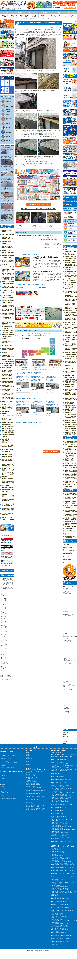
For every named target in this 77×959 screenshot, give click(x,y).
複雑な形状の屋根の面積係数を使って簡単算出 (60, 897)
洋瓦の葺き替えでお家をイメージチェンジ (60, 932)
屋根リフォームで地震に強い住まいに (33, 783)
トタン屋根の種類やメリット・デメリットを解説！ (61, 789)
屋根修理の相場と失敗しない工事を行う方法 (60, 782)
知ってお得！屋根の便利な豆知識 (58, 851)
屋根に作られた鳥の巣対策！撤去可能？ (33, 799)
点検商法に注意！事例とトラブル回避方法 (60, 763)
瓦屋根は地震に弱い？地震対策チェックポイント (61, 822)
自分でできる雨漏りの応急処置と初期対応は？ (60, 886)
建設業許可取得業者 (4, 791)
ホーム (6, 12)
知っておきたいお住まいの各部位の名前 (59, 852)
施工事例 (45, 12)
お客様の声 (19, 12)
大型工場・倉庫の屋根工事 (31, 786)
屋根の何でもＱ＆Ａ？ (56, 944)
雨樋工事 (43, 16)
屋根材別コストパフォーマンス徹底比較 (59, 917)
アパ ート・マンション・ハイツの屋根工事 (34, 787)
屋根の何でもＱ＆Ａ (4, 778)
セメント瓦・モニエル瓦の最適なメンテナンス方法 (61, 928)
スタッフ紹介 (3, 788)
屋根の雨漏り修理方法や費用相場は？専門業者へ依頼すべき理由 (64, 891)
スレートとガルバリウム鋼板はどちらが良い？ (60, 801)
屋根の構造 (54, 854)
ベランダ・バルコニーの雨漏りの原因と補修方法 (61, 874)
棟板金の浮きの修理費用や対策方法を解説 (60, 770)
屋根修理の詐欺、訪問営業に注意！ (58, 762)
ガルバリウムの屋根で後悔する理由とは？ (60, 923)
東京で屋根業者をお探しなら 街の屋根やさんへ (9, 755)
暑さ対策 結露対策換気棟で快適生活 (59, 901)
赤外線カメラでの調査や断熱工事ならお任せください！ (36, 790)
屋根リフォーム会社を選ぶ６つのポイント (60, 828)
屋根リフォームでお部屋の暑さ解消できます (60, 903)
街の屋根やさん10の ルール (6, 758)
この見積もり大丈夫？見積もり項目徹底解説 (60, 760)
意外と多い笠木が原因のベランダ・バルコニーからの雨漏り (63, 867)
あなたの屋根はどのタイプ (57, 848)
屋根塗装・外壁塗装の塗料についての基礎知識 (60, 941)
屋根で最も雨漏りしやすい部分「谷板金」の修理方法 (62, 892)
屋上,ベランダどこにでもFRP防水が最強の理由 (60, 869)
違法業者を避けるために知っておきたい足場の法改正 (62, 841)
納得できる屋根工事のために (57, 772)
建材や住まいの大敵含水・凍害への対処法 (60, 904)
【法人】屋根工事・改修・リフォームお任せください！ (36, 803)
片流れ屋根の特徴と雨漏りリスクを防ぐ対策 (60, 855)
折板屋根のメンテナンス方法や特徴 (58, 791)
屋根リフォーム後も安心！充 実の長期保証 (9, 762)
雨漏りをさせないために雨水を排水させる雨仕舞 (61, 889)
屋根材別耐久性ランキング (57, 919)
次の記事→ (51, 369)
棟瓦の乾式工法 (55, 820)
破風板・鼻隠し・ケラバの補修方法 (58, 860)
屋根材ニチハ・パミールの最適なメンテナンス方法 (61, 795)
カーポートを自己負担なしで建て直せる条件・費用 (35, 789)
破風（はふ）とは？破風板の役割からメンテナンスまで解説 (63, 882)
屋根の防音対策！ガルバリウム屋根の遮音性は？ (61, 817)
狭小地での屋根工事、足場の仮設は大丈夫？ (60, 798)
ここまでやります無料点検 (31, 775)
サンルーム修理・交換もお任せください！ (34, 793)
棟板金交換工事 (29, 758)
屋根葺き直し (62, 16)
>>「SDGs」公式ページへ (5, 679)
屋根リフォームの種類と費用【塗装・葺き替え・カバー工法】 (63, 785)
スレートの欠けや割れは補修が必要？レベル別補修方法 (62, 788)
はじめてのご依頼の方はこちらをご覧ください (35, 771)
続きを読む (45, 267)
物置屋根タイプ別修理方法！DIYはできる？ (34, 792)
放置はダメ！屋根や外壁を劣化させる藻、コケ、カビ (62, 934)
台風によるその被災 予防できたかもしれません (61, 837)
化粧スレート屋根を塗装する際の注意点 (59, 794)
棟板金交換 (33, 16)
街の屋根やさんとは (4, 753)
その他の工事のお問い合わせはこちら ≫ (38, 204)
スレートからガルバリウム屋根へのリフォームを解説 (62, 803)
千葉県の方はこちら (38, 367)
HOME (16, 18)
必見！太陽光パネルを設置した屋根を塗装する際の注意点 (63, 792)
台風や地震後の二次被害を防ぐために (59, 835)
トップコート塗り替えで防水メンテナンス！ (60, 877)
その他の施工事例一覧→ (56, 395)
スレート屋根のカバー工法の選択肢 (58, 786)
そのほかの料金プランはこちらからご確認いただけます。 (29, 165)
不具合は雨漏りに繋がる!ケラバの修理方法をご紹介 (61, 861)
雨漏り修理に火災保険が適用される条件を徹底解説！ (62, 840)
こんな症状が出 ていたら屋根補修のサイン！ (60, 831)
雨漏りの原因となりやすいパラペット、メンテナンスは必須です (64, 873)
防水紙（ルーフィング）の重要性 (58, 913)
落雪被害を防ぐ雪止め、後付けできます (59, 825)
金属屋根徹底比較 (55, 922)
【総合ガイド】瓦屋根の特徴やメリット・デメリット (62, 819)
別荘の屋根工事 (29, 802)
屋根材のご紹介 (55, 894)
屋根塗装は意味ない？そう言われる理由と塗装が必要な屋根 (63, 864)
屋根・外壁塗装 (24, 16)
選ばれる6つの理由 (4, 756)
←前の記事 (22, 369)
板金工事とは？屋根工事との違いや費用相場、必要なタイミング (64, 769)
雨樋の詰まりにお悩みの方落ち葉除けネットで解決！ (36, 797)
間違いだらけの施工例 (56, 773)
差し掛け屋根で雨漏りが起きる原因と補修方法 (60, 888)
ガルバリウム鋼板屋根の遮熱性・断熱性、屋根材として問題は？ (64, 814)
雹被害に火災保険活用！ (56, 838)
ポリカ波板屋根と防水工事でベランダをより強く (35, 805)
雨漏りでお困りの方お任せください (33, 778)
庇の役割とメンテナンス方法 (57, 879)
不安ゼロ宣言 (3, 759)
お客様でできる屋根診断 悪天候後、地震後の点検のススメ (64, 829)
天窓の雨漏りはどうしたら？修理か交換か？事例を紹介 (62, 863)
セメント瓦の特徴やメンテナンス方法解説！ (60, 926)
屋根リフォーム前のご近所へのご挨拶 (59, 759)
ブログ (20, 18)
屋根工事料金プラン (30, 774)
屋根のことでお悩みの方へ (57, 752)
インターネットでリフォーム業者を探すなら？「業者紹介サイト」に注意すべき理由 (64, 766)
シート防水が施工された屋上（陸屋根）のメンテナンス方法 (63, 870)
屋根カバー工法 (14, 16)
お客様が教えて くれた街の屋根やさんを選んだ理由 (10, 780)
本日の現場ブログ (4, 777)
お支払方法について (4, 765)
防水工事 (72, 16)
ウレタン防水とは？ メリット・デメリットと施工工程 (62, 876)
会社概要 (58, 12)
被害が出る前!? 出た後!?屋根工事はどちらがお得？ (61, 779)
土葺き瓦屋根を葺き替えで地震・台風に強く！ (60, 929)
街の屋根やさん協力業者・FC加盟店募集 (8, 798)
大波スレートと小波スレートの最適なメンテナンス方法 (62, 931)
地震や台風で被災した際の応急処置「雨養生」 (60, 898)
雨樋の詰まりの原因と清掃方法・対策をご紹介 (35, 796)
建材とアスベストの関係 (56, 911)
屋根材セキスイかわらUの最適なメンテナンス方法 (61, 797)
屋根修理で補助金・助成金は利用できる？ (34, 806)
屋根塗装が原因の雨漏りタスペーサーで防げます (61, 866)
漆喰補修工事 (28, 757)
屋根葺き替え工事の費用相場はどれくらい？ (34, 809)
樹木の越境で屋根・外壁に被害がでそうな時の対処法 (62, 826)
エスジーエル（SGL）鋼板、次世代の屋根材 (60, 925)
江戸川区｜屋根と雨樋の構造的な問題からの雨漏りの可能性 (42, 369)
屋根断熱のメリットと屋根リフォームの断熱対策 (61, 938)
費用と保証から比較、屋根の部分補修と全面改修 (61, 783)
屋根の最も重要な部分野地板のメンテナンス (60, 914)
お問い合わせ (70, 12)
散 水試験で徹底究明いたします (32, 780)
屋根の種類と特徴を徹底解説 (57, 849)
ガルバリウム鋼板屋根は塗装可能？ (58, 813)
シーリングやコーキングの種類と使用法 (59, 916)
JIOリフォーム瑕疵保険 (5, 761)
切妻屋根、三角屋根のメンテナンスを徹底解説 (60, 857)
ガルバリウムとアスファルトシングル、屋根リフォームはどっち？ (64, 920)
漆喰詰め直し (53, 16)
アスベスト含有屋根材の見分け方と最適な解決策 (61, 907)
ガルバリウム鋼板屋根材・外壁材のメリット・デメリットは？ (63, 810)
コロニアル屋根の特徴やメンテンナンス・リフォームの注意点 (63, 804)
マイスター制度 (3, 764)
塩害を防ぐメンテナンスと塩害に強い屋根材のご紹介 (62, 935)
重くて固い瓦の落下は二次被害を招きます (60, 832)
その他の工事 (28, 764)
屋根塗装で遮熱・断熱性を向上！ (58, 776)
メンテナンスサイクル (56, 757)
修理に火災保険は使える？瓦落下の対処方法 (60, 834)
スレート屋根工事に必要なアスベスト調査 (60, 908)
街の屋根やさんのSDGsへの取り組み (7, 767)
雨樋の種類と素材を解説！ (31, 800)
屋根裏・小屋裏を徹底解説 (57, 900)
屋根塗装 (28, 755)
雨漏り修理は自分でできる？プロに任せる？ (60, 858)
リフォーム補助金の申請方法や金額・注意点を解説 (35, 808)
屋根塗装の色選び (55, 775)
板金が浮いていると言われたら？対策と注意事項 (61, 767)
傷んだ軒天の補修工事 (56, 880)
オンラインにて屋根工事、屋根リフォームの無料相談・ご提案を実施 (64, 754)
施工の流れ (32, 12)
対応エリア (3, 789)
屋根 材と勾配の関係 (56, 885)
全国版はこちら (55, 367)
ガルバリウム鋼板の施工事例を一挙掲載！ (60, 800)
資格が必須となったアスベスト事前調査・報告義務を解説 (63, 910)
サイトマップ (3, 797)
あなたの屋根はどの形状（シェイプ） (59, 883)
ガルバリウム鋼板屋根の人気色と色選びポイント (61, 816)
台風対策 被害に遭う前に (31, 781)
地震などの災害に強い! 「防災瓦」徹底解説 (60, 823)
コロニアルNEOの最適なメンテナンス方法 (60, 806)
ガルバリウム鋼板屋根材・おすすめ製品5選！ (60, 807)
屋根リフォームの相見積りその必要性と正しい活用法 (62, 756)
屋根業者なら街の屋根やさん (6, 792)
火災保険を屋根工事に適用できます (33, 784)
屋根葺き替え (5, 16)
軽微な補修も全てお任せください (32, 777)
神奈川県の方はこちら (22, 367)
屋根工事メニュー (29, 772)
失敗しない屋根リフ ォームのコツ (58, 780)
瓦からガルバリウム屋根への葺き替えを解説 (60, 811)
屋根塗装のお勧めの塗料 (56, 942)
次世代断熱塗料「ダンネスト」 (58, 939)
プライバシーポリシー (5, 794)
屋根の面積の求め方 (55, 895)
